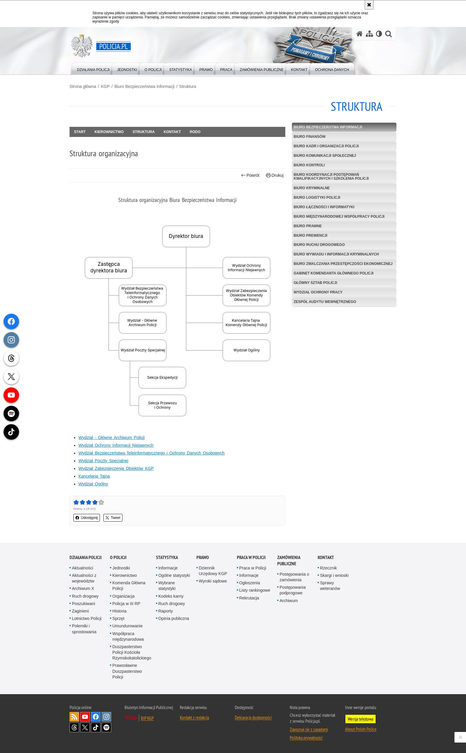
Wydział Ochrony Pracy (318, 292)
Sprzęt (118, 618)
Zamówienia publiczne (288, 560)
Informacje (168, 568)
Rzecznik (328, 568)
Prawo (202, 557)
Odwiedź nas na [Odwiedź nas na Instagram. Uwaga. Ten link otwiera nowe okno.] (106, 717)
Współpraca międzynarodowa (128, 636)
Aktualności (82, 568)
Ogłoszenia (249, 582)
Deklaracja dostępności (253, 717)
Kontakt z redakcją (194, 717)
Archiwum (289, 600)
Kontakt (172, 132)
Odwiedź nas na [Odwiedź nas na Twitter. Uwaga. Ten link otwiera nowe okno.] (85, 727)
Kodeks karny (171, 596)
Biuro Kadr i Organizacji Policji (326, 146)
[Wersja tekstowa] (379, 33)
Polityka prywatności (306, 738)
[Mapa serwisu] (369, 33)
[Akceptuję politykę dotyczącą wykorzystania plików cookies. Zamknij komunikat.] (369, 5)
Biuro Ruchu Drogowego (319, 245)
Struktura (187, 86)
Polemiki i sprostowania (84, 628)
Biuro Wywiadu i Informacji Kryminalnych (336, 254)
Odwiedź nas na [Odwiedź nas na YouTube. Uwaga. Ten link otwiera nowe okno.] (85, 717)
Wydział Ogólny (93, 484)
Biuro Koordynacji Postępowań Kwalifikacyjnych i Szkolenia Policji (331, 177)
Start (80, 132)
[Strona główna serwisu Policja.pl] (359, 33)
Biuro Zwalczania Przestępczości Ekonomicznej (343, 264)
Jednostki (121, 568)
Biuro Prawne (308, 226)
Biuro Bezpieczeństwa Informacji (144, 86)
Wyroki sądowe (213, 581)
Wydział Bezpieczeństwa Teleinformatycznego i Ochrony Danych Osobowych (151, 453)
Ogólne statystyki (174, 575)
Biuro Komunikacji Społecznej (325, 156)
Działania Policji (86, 557)
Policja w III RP (126, 603)
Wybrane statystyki (167, 585)
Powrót (250, 175)
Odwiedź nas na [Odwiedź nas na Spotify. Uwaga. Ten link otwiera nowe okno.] (106, 727)
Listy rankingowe (254, 590)
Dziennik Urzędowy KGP (213, 571)
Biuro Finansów (309, 137)
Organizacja (123, 596)
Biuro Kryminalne (312, 188)
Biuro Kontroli (309, 165)
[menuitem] (93, 68)
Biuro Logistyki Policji (317, 197)
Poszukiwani (83, 603)
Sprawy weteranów (330, 585)
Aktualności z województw (84, 578)
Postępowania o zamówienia (294, 577)
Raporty (165, 611)
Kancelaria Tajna (94, 476)
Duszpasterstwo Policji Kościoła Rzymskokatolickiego (131, 652)
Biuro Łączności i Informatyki (324, 207)
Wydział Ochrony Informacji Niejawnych (115, 445)
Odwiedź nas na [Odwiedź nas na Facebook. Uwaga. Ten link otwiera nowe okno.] (95, 717)
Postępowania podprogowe (293, 590)
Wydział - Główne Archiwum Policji (111, 437)
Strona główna (83, 86)
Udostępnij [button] (86, 518)
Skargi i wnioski (334, 575)
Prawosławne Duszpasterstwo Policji (127, 671)
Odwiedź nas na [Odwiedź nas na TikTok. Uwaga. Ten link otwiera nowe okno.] (95, 727)
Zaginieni (80, 611)
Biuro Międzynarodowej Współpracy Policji (339, 216)
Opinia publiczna (173, 618)
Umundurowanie (127, 625)
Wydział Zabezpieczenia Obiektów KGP (116, 468)
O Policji (118, 557)
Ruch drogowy (85, 596)
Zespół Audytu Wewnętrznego (325, 302)
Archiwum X (83, 588)
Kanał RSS (74, 717)
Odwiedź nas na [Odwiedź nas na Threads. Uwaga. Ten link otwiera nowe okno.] (74, 727)
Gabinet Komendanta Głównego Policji (334, 273)
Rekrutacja (249, 598)
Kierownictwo (109, 132)
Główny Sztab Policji (315, 283)
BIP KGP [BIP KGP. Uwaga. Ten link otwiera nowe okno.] (147, 718)
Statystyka (167, 557)
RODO (195, 132)
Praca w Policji (251, 557)
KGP (105, 86)
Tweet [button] (113, 518)
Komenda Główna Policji (128, 585)
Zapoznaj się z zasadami (309, 729)
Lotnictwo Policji (87, 618)
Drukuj (275, 175)
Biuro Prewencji (310, 235)
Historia (119, 611)
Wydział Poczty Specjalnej (103, 460)
